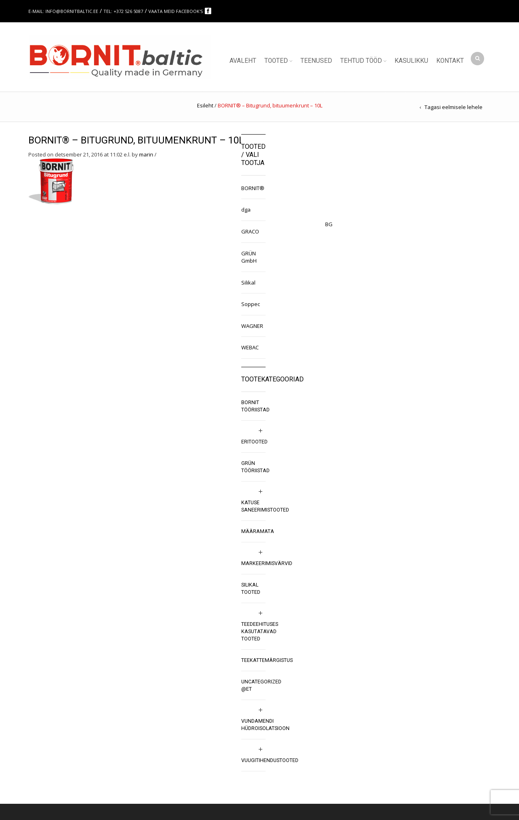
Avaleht (242, 60)
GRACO (250, 231)
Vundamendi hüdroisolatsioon (265, 724)
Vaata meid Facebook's (176, 11)
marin (146, 154)
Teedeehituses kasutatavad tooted (259, 631)
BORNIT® (252, 188)
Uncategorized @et (261, 685)
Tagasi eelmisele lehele (454, 107)
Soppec (250, 304)
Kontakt (450, 60)
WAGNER (252, 326)
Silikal (248, 282)
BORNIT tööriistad (255, 406)
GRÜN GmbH (249, 257)
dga (246, 209)
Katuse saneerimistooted (265, 506)
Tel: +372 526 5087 (123, 11)
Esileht (205, 105)
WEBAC (250, 347)
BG (328, 224)
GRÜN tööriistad (255, 466)
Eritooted (254, 442)
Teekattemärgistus (267, 660)
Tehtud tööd (361, 60)
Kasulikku (411, 60)
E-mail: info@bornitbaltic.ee (63, 11)
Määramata (257, 531)
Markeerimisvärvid (266, 563)
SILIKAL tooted (250, 588)
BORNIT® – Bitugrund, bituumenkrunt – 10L (136, 140)
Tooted (276, 60)
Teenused (316, 60)
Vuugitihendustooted (269, 760)
